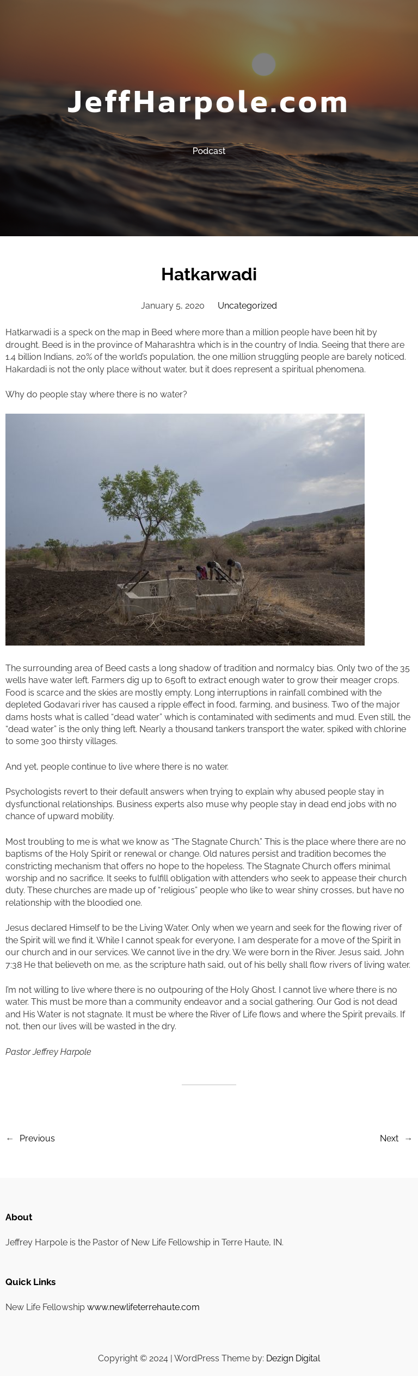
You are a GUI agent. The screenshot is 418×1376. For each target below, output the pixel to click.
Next (389, 1138)
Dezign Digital (293, 1358)
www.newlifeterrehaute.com (143, 1307)
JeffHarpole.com (208, 101)
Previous (37, 1138)
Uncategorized (247, 305)
